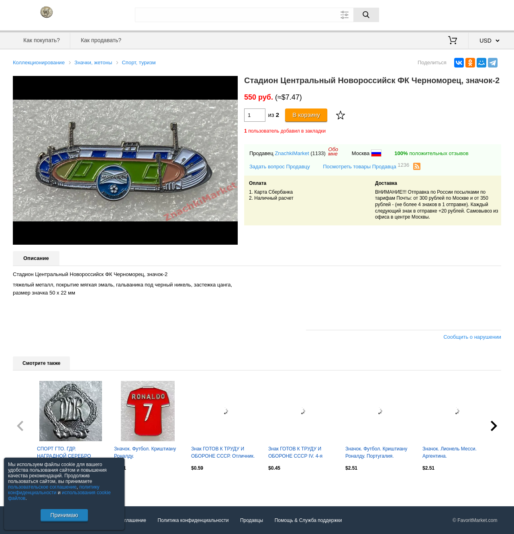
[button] (230, 83)
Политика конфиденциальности (192, 520)
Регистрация (484, 14)
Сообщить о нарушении (472, 337)
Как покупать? (41, 40)
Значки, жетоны (93, 62)
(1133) (318, 153)
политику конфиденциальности (54, 489)
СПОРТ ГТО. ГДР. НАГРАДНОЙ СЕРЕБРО (64, 452)
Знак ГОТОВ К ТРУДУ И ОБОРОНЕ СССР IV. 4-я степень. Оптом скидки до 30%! (297, 453)
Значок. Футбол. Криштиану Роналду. (145, 452)
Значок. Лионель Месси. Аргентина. (449, 452)
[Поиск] (366, 15)
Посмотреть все (30, 485)
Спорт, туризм (138, 62)
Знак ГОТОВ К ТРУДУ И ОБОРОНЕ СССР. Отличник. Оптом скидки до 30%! (223, 453)
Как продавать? (101, 40)
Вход (454, 14)
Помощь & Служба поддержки (308, 520)
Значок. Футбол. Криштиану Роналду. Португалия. (376, 452)
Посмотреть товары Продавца (366, 166)
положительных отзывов (431, 153)
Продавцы (251, 520)
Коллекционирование (39, 62)
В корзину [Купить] (306, 114)
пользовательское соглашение (42, 487)
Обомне (333, 151)
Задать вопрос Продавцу (279, 167)
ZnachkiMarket (292, 153)
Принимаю (64, 515)
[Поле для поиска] (257, 15)
